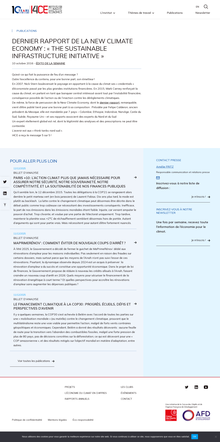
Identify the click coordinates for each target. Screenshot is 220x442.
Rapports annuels (77, 409)
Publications (175, 12)
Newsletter (202, 12)
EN (197, 6)
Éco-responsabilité (83, 430)
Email (158, 177)
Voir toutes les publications (33, 371)
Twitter (187, 397)
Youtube (206, 397)
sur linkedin (5, 193)
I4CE (37, 9)
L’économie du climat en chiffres (86, 403)
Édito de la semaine (50, 63)
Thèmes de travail (139, 12)
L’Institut (106, 12)
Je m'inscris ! (198, 196)
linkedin (196, 397)
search (206, 7)
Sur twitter (5, 182)
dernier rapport (110, 102)
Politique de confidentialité (27, 430)
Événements (128, 403)
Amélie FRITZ (165, 166)
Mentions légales (57, 430)
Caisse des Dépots (171, 426)
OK (194, 436)
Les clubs (127, 397)
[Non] (215, 436)
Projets (70, 397)
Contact (126, 409)
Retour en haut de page (5, 205)
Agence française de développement (196, 426)
